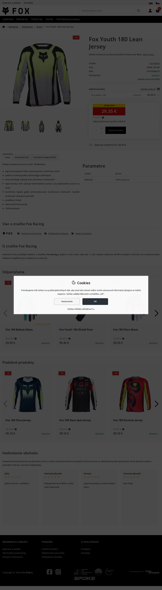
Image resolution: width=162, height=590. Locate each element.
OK (95, 301)
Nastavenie (66, 301)
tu (93, 309)
